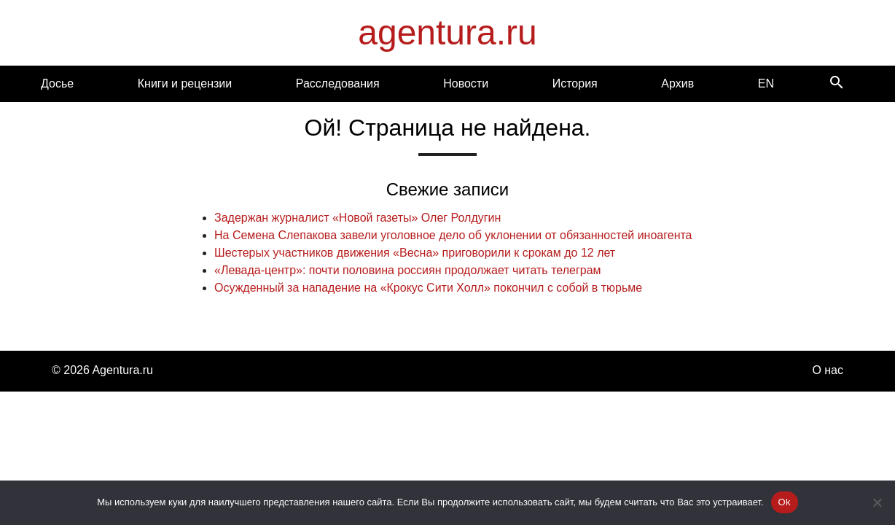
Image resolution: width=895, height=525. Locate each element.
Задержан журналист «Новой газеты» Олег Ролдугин (357, 217)
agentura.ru (447, 32)
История (575, 83)
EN (766, 83)
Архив (677, 83)
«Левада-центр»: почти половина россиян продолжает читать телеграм (407, 270)
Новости (465, 83)
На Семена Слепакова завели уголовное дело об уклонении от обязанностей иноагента (453, 235)
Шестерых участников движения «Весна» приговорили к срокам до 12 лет (414, 252)
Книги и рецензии (185, 83)
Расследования (338, 83)
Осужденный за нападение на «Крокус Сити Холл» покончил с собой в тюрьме (428, 287)
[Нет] (876, 502)
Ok (784, 502)
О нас (827, 370)
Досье (57, 83)
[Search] (836, 83)
